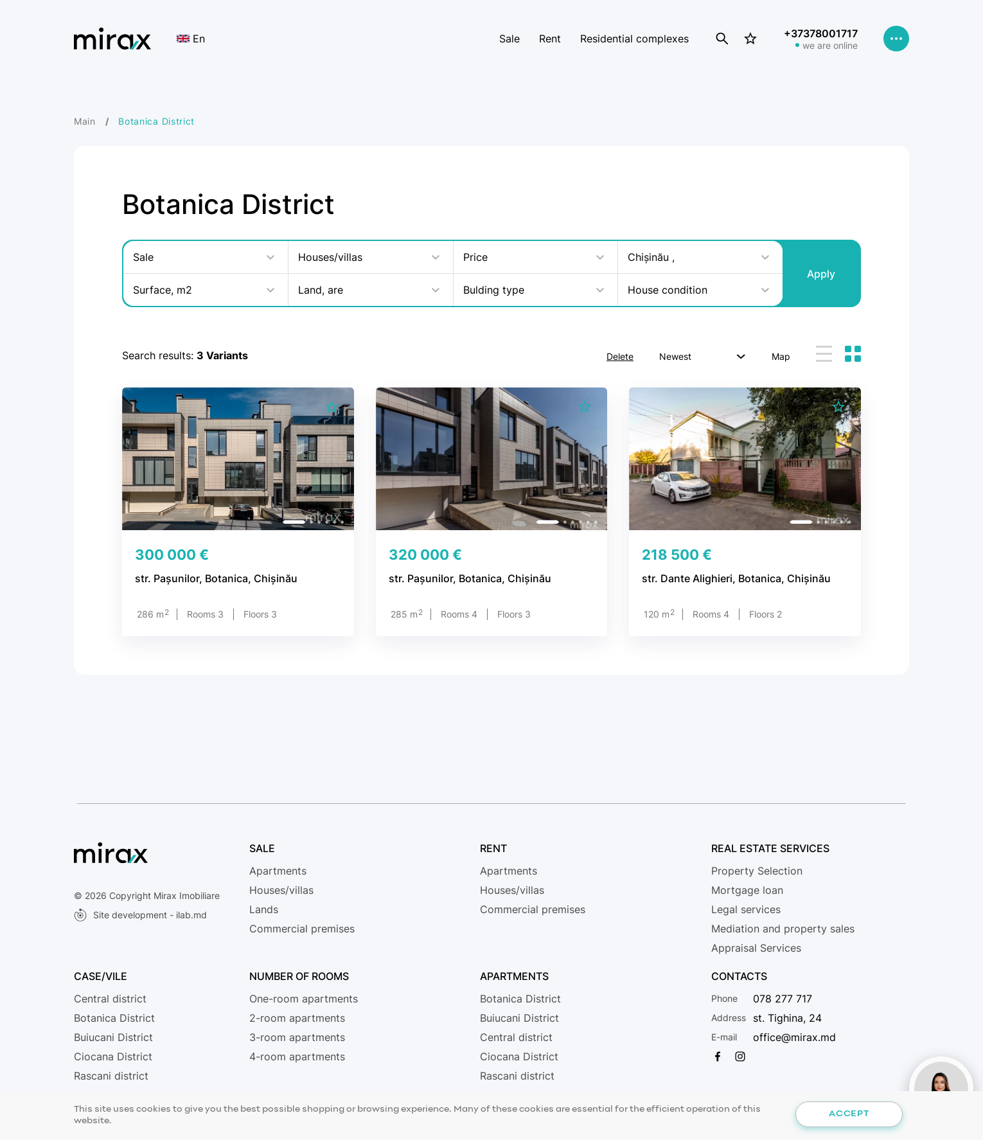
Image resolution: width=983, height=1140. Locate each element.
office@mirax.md (794, 1037)
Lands (263, 909)
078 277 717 (782, 998)
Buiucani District (113, 1037)
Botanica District (114, 1017)
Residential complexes (634, 38)
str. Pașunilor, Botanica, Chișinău (216, 578)
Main (85, 121)
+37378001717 (821, 33)
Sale (509, 38)
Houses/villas (281, 890)
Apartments (277, 870)
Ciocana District (113, 1056)
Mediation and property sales (783, 928)
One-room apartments (303, 998)
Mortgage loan (747, 890)
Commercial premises (302, 928)
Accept (849, 1114)
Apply (821, 273)
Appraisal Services (756, 947)
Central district (110, 998)
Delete (620, 356)
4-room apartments (297, 1056)
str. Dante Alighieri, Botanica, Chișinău (736, 578)
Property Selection (756, 870)
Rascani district (111, 1075)
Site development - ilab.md (140, 915)
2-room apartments (297, 1017)
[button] (294, 522)
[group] (238, 458)
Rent (550, 38)
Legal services (746, 909)
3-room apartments (297, 1037)
